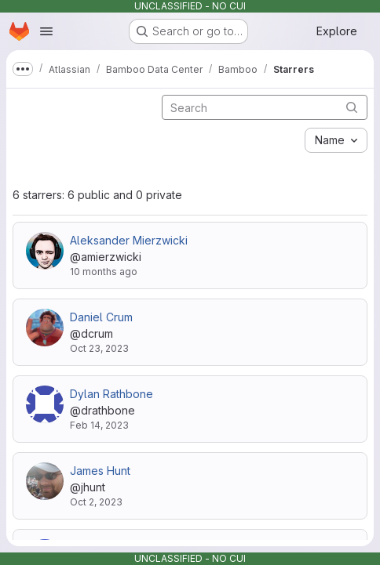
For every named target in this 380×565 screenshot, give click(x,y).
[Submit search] (351, 107)
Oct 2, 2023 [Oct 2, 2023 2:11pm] (96, 502)
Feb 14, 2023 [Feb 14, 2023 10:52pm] (99, 425)
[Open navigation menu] (46, 31)
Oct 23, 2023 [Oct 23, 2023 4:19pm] (99, 348)
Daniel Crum (101, 317)
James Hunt (100, 470)
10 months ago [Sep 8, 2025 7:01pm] (103, 271)
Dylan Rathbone (111, 393)
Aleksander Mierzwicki (129, 240)
